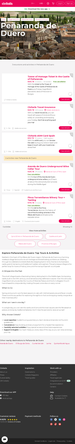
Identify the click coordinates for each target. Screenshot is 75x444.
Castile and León (13, 19)
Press (2, 375)
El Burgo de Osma (23, 343)
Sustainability (5, 378)
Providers (53, 372)
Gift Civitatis (4, 381)
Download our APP (8, 392)
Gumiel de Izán (38, 343)
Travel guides (30, 378)
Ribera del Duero (27, 19)
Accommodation (56, 384)
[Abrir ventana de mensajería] (5, 439)
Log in (60, 3)
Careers (53, 387)
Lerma (48, 343)
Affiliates (53, 375)
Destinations (30, 372)
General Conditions (41, 441)
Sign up (70, 3)
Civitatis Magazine (32, 375)
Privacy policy (61, 441)
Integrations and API (58, 381)
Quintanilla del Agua (61, 343)
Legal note (51, 441)
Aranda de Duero (6, 343)
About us (3, 372)
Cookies (69, 441)
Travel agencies (56, 378)
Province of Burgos (42, 19)
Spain (3, 19)
